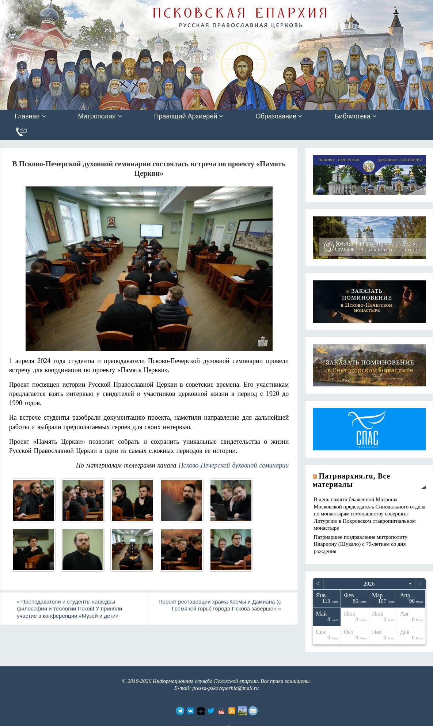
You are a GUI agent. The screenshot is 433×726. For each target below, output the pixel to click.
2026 (369, 584)
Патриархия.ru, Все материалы (352, 480)
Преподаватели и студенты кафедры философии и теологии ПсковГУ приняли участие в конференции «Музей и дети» (69, 608)
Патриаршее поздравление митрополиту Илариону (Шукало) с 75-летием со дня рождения (361, 544)
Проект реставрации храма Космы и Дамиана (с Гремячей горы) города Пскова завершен (220, 605)
